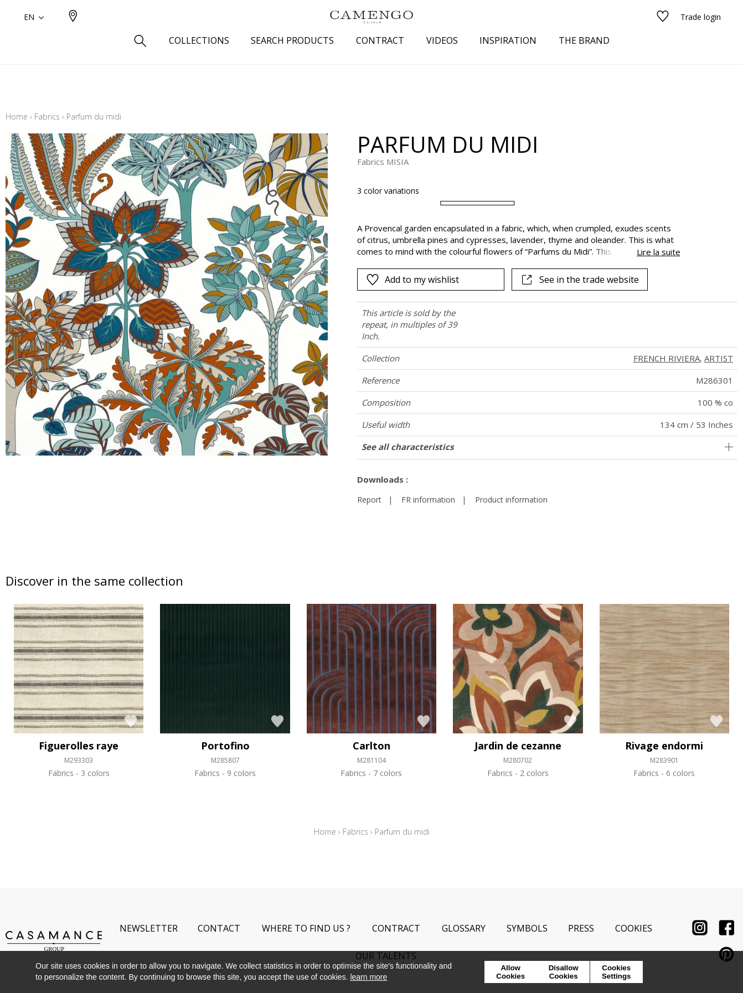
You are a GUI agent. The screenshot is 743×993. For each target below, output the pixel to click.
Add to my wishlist (412, 279)
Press (581, 928)
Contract (396, 928)
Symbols (527, 928)
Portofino (225, 745)
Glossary (464, 928)
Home (17, 116)
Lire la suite (658, 251)
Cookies (633, 928)
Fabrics (47, 116)
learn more (368, 977)
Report (369, 499)
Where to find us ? (306, 928)
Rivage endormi (664, 745)
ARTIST (718, 358)
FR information (428, 499)
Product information (511, 499)
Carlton (371, 745)
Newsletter (149, 928)
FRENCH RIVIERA (666, 358)
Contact (219, 928)
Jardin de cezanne (517, 745)
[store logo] (371, 35)
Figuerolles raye (78, 745)
